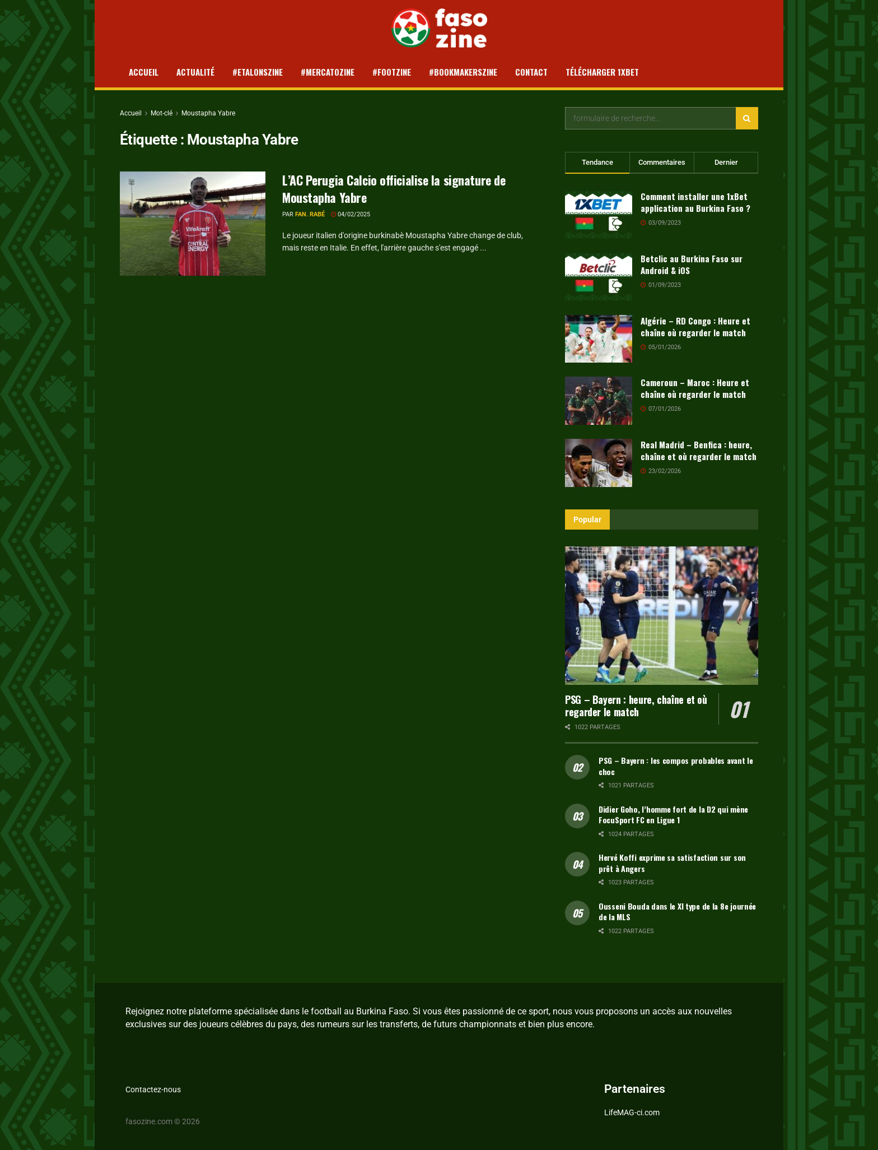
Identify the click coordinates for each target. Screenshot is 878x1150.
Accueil (143, 72)
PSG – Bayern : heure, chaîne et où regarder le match (636, 706)
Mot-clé (161, 113)
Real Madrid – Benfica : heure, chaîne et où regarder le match (698, 450)
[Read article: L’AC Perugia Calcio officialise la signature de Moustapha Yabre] (192, 223)
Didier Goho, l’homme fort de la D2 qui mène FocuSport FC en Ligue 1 (673, 814)
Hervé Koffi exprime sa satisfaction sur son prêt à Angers (672, 862)
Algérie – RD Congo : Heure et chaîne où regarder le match (695, 326)
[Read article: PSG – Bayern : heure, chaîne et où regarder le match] (661, 615)
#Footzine (391, 72)
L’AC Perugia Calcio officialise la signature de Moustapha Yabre (393, 188)
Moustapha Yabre (208, 113)
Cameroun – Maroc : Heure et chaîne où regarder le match (695, 388)
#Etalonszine (257, 72)
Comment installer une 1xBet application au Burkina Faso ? (695, 202)
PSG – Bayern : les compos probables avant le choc (676, 765)
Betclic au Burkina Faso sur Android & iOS (691, 264)
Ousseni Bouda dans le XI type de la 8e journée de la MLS (677, 911)
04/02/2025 (350, 214)
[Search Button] (747, 118)
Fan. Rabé (310, 214)
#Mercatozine (327, 72)
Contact (531, 72)
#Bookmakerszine (463, 72)
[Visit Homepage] (439, 28)
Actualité (195, 72)
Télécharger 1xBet (602, 72)
